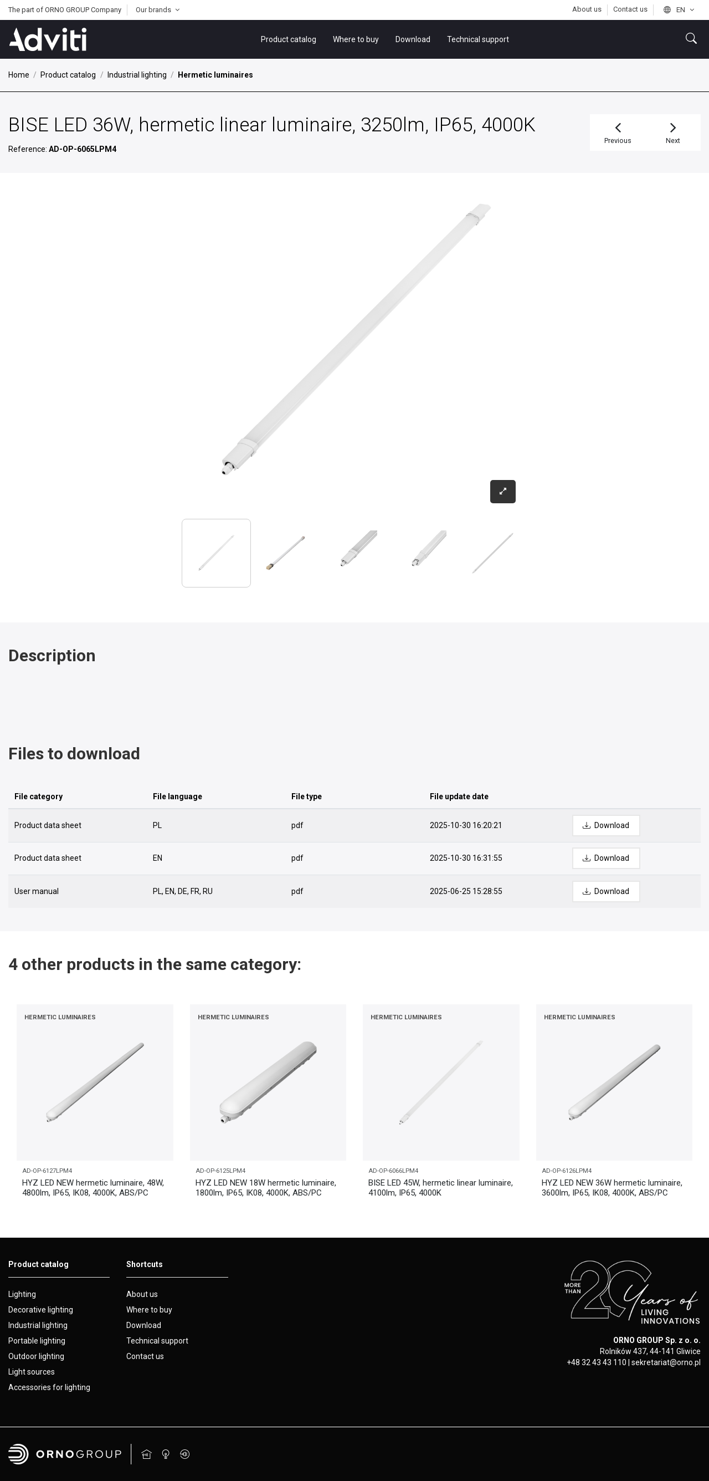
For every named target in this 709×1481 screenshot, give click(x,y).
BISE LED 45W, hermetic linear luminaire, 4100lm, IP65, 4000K (440, 1188)
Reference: (27, 149)
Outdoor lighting (36, 1356)
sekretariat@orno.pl (666, 1362)
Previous (617, 132)
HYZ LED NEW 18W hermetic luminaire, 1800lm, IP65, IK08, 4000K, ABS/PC (266, 1188)
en (680, 10)
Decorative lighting (40, 1309)
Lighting (22, 1294)
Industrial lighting (38, 1325)
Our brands (159, 10)
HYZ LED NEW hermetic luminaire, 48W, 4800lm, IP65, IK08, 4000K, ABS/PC (93, 1188)
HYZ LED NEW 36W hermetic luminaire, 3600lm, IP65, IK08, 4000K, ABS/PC (612, 1188)
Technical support (157, 1340)
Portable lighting (36, 1340)
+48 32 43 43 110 (596, 1362)
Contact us (630, 9)
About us (587, 9)
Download (143, 1325)
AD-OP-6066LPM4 (393, 1170)
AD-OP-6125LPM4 (220, 1170)
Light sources (31, 1371)
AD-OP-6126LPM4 (567, 1170)
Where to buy (149, 1309)
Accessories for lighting (49, 1387)
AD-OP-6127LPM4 (47, 1170)
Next (673, 132)
